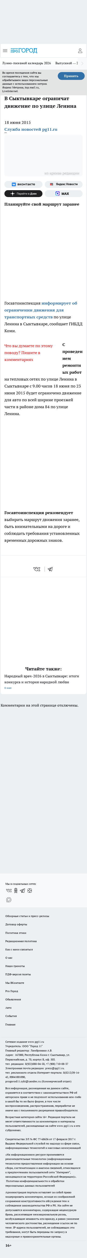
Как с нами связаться (19, 949)
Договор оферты (16, 924)
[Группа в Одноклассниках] (15, 890)
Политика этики (15, 933)
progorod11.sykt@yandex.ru (23, 1081)
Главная (10, 1024)
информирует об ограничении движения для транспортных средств (40, 310)
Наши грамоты (15, 966)
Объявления (13, 999)
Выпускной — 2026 (69, 63)
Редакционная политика (21, 941)
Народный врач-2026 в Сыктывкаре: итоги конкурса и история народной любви (43, 682)
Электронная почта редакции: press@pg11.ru (34, 1068)
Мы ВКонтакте (14, 982)
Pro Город (11, 991)
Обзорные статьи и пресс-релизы (27, 916)
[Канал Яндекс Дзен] (23, 193)
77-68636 (43, 1139)
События (11, 1016)
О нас (9, 957)
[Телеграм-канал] (22, 890)
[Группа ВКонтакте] (23, 184)
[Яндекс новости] (64, 184)
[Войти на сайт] (80, 50)
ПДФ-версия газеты (18, 974)
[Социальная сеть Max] (64, 193)
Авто (8, 1007)
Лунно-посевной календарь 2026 (26, 63)
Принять (71, 76)
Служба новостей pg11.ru (30, 129)
